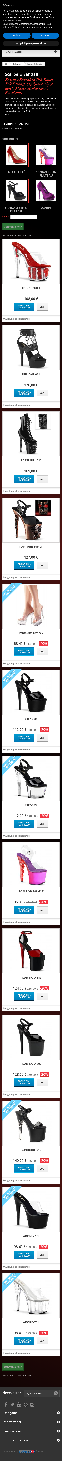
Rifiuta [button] (17, 35)
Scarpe (46, 208)
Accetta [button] (45, 35)
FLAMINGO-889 (31, 977)
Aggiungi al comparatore (17, 319)
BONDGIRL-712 (31, 1150)
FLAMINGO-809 (31, 1063)
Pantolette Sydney (31, 633)
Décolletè (16, 172)
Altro (7, 114)
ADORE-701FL (31, 288)
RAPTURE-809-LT (31, 546)
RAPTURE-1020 (31, 460)
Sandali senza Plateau (16, 209)
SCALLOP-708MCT (30, 891)
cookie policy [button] (14, 20)
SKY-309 (31, 719)
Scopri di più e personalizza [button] (31, 43)
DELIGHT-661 (31, 374)
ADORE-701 (31, 1236)
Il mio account (12, 1431)
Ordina (5, 216)
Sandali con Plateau (46, 173)
